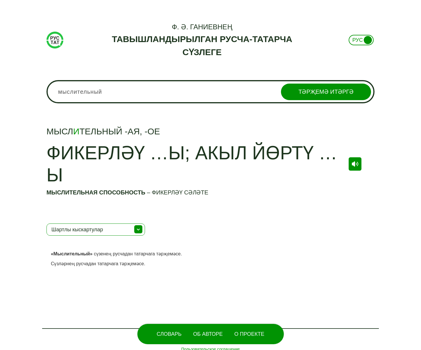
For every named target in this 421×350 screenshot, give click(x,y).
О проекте (249, 334)
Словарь (169, 334)
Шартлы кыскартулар (77, 229)
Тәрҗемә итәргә (326, 92)
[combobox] (210, 91)
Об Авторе (208, 334)
